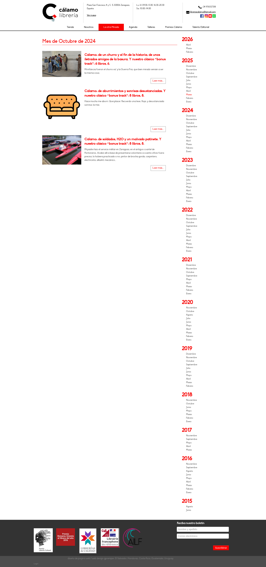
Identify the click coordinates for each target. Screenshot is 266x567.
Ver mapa (91, 15)
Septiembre (191, 76)
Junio (188, 84)
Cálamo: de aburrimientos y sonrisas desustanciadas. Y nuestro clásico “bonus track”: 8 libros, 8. (125, 93)
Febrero (189, 52)
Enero (188, 101)
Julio (188, 80)
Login (36, 564)
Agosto (189, 314)
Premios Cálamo (173, 27)
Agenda (133, 27)
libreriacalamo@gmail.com (203, 12)
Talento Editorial (200, 27)
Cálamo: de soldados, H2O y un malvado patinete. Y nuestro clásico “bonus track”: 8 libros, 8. (122, 141)
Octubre (190, 73)
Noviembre (191, 69)
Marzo (189, 48)
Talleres (151, 27)
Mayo (189, 87)
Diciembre (191, 66)
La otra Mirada (111, 27)
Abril (188, 44)
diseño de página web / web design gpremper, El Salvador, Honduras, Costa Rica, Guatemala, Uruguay (120, 558)
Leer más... (158, 80)
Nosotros (88, 27)
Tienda (70, 27)
